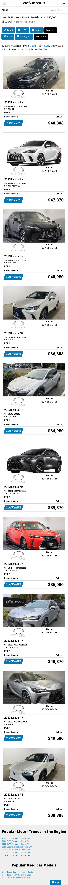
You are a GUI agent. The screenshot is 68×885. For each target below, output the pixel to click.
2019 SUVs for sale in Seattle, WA (16, 855)
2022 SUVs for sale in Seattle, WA (16, 850)
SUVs (22, 30)
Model (50, 30)
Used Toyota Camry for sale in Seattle (17, 872)
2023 (8, 36)
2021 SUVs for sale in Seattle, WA (16, 853)
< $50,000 (24, 36)
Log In (53, 10)
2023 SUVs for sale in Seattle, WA (16, 844)
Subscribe (62, 10)
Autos (4, 10)
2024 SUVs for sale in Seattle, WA (16, 841)
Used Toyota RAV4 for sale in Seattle (17, 875)
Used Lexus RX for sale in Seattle (16, 878)
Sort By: (41, 36)
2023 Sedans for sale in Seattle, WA (17, 847)
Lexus (36, 30)
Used (8, 30)
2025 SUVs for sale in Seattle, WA (16, 838)
